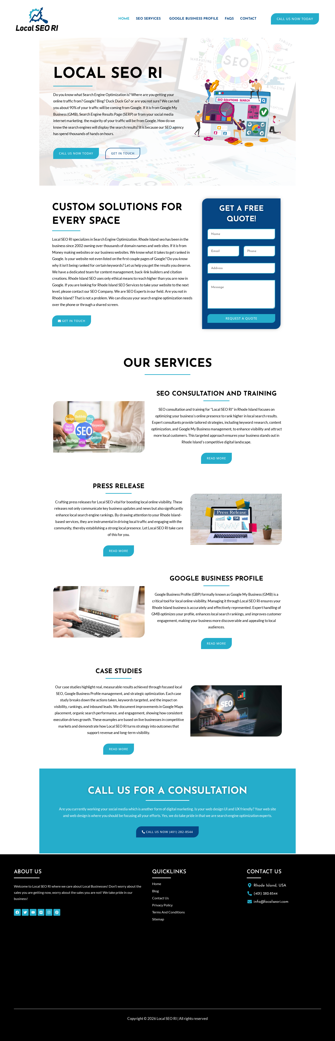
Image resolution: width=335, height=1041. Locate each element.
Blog (155, 891)
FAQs (227, 19)
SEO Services (141, 19)
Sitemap (158, 919)
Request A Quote (241, 318)
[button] (142, 19)
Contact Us (160, 898)
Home (115, 19)
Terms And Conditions (169, 912)
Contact (247, 19)
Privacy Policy (163, 905)
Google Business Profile (189, 19)
